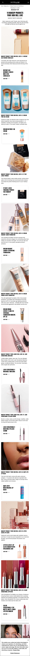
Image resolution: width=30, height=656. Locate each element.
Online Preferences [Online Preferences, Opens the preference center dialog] (15, 653)
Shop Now (6, 78)
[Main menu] (28, 2)
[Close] (28, 640)
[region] (15, 647)
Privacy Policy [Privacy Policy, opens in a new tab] (16, 650)
